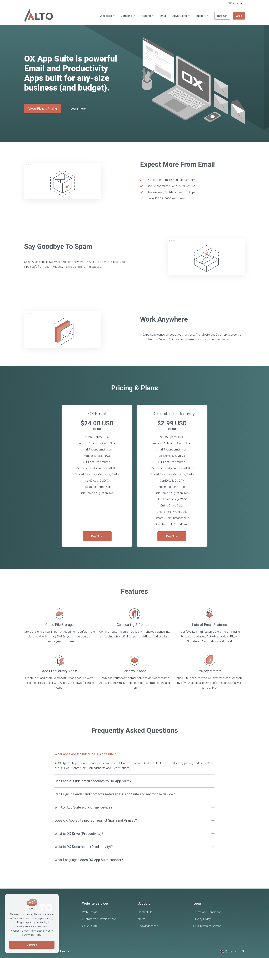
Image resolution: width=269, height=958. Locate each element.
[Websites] (107, 15)
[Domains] (128, 15)
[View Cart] (236, 3)
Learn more (78, 108)
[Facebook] (25, 929)
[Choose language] (228, 951)
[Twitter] (34, 929)
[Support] (202, 15)
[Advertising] (181, 15)
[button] (134, 754)
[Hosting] (147, 15)
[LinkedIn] (43, 929)
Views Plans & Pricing (42, 108)
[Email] (163, 15)
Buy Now (97, 536)
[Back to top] (243, 951)
